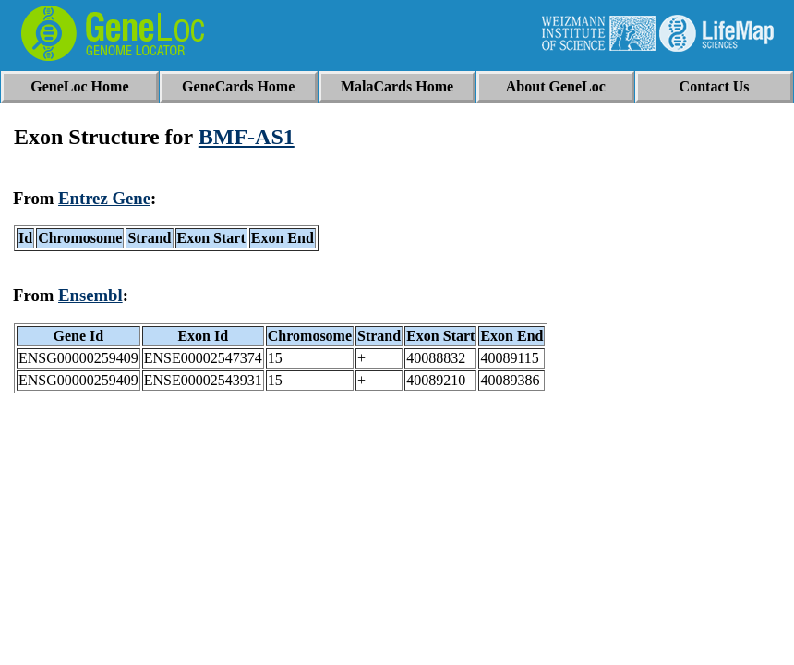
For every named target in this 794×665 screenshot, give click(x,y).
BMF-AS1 (246, 137)
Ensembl (90, 295)
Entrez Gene (104, 198)
